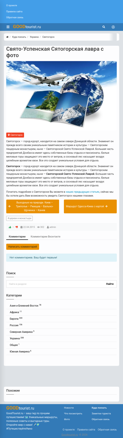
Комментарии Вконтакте (45, 236)
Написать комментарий (22, 246)
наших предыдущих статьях (82, 191)
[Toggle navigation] (113, 27)
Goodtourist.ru (70, 434)
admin (53, 227)
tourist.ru (27, 26)
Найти (110, 283)
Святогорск (15, 135)
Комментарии (17, 236)
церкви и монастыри (20, 218)
